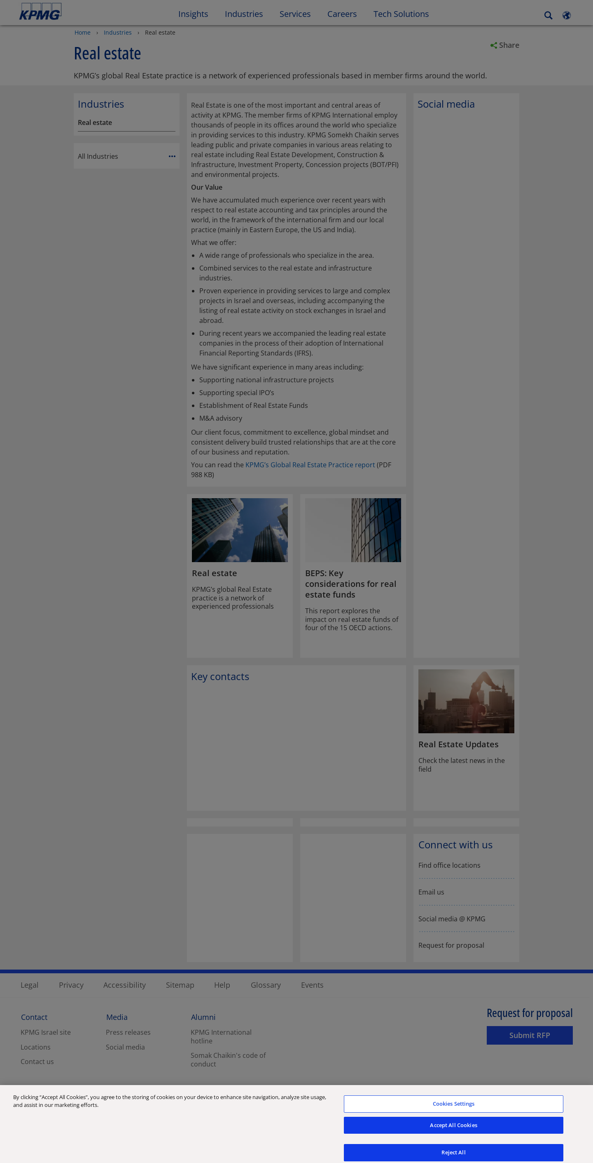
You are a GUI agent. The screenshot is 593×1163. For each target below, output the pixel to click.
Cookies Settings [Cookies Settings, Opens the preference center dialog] (454, 1110)
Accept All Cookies (453, 1131)
